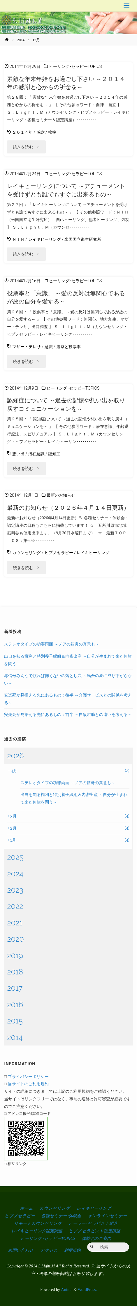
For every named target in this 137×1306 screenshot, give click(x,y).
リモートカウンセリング (38, 1223)
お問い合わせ (21, 1250)
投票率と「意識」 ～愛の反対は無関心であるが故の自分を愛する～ (66, 297)
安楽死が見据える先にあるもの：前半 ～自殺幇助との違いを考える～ (68, 714)
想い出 (18, 453)
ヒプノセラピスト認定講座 (94, 1231)
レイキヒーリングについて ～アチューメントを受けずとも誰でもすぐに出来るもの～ (66, 190)
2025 (15, 857)
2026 (15, 755)
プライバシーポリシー (28, 1076)
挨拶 (52, 132)
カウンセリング (26, 552)
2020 (15, 939)
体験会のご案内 (96, 1238)
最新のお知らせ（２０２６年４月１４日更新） (68, 507)
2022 (15, 906)
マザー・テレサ (26, 346)
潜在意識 (36, 453)
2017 (14, 988)
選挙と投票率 (68, 346)
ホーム (26, 1208)
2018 (15, 971)
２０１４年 (22, 132)
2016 (15, 1004)
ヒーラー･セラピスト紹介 (92, 1223)
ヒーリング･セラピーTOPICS (75, 66)
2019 (15, 955)
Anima (66, 1289)
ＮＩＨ (18, 239)
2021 (14, 922)
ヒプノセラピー (59, 552)
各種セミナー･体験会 (61, 1215)
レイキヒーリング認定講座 (36, 1231)
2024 (15, 873)
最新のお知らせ (61, 495)
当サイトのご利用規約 (28, 1083)
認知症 (54, 453)
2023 (15, 890)
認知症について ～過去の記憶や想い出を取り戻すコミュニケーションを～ (66, 404)
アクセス (49, 1250)
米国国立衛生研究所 (82, 239)
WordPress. (87, 1289)
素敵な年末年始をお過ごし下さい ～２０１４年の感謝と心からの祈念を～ (66, 83)
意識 (49, 346)
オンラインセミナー (107, 1215)
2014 (20, 40)
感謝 (40, 132)
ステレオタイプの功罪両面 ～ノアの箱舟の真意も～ (51, 643)
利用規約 (72, 1250)
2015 (14, 1020)
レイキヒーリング (44, 239)
